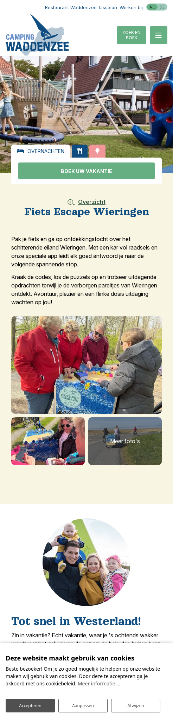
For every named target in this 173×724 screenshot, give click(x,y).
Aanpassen (83, 706)
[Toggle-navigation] (158, 35)
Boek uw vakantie (86, 171)
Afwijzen (135, 706)
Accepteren (30, 706)
